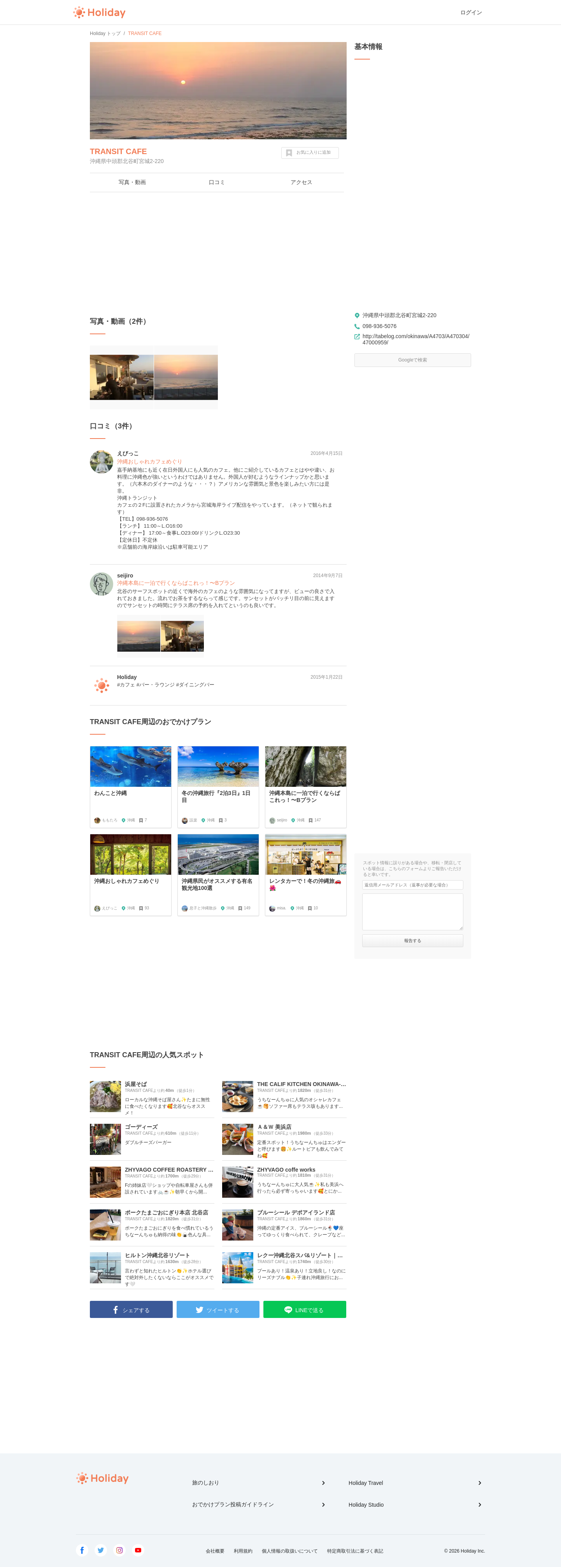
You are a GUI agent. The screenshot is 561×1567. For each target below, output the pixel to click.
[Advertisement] (218, 254)
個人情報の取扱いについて (290, 1551)
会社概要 (215, 1551)
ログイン (471, 12)
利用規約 (243, 1551)
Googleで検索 (413, 360)
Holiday (99, 12)
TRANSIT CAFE (118, 151)
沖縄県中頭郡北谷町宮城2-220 (400, 315)
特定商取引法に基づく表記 (355, 1551)
